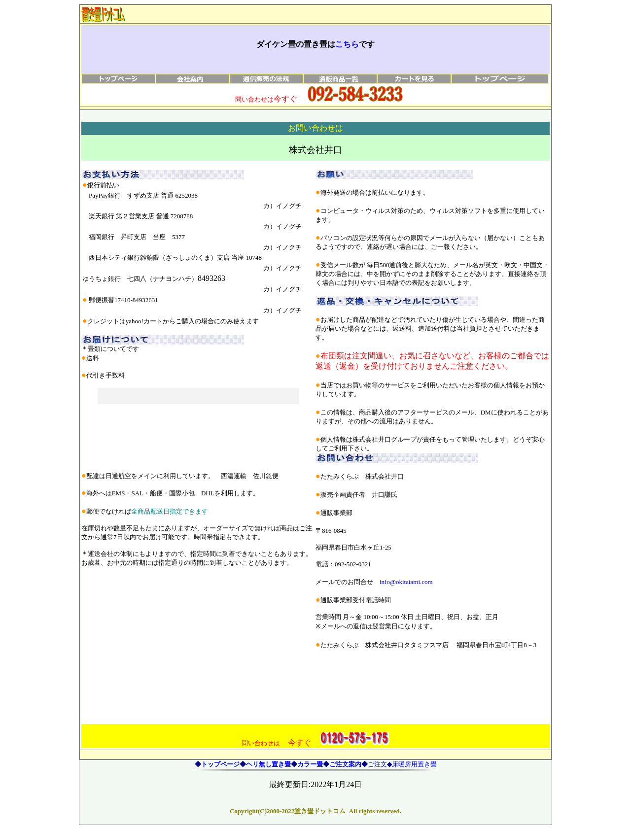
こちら (347, 44)
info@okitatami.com (406, 582)
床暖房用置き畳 (414, 764)
